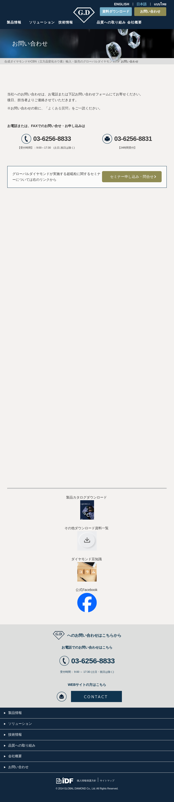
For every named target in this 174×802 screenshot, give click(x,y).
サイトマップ (107, 780)
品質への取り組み (111, 22)
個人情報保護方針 (86, 780)
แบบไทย (160, 4)
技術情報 (65, 22)
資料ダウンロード (115, 11)
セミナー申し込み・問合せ (132, 176)
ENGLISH (121, 4)
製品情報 (14, 22)
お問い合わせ (150, 11)
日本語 (141, 4)
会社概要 (134, 22)
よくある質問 (58, 108)
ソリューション (42, 22)
